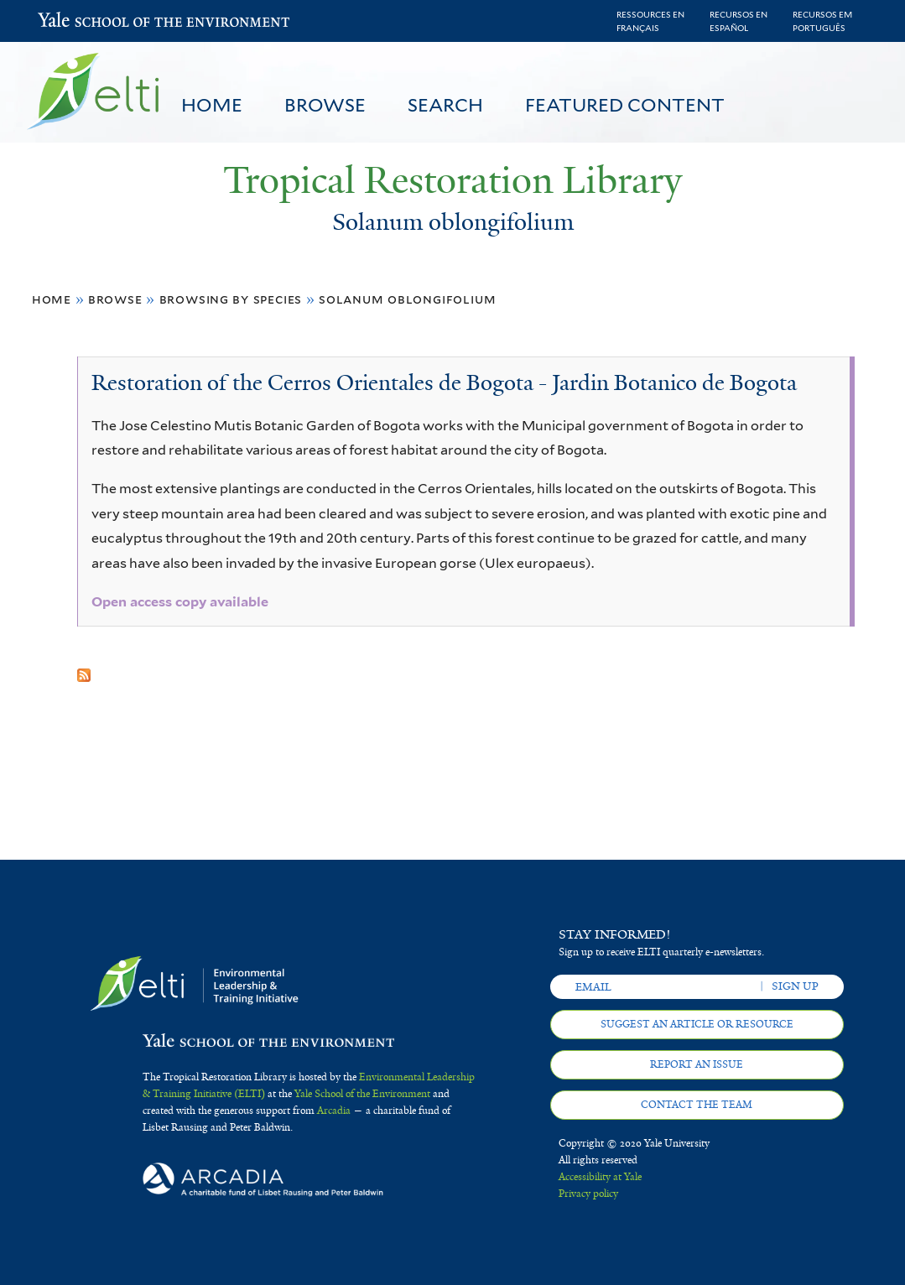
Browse (325, 105)
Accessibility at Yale (600, 1177)
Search (445, 105)
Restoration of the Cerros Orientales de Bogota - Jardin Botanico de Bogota (444, 382)
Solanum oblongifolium (407, 299)
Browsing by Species (231, 299)
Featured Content (625, 105)
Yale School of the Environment (82, 21)
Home (211, 105)
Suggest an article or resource (697, 1024)
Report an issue (696, 1064)
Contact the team (696, 1104)
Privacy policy (588, 1193)
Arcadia (334, 1110)
